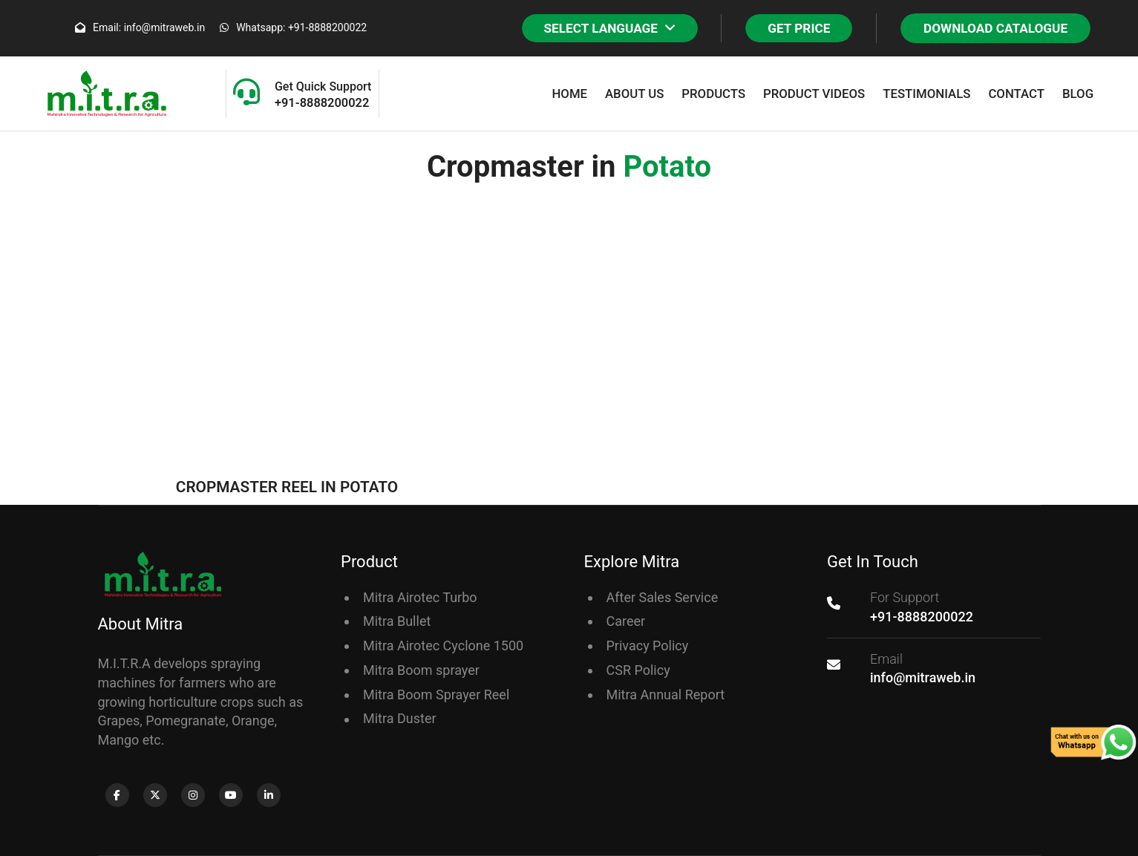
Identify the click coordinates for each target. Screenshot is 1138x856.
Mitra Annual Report (665, 694)
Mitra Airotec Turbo (420, 597)
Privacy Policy (647, 645)
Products (713, 93)
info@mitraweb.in (922, 677)
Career (626, 621)
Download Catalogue (995, 28)
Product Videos (814, 93)
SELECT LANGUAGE (610, 28)
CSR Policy (638, 670)
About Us (634, 93)
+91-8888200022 (921, 616)
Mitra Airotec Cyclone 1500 (443, 645)
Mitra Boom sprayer (421, 670)
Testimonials (926, 93)
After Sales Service (662, 597)
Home (569, 93)
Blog (1077, 93)
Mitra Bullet (397, 621)
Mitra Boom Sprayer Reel (436, 694)
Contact (1016, 93)
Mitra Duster (399, 718)
